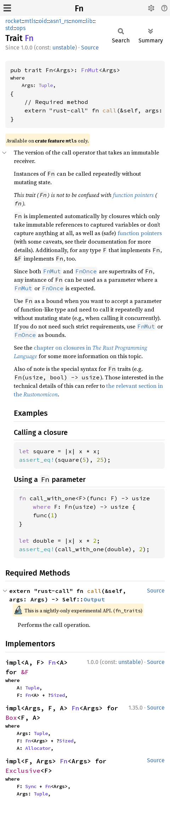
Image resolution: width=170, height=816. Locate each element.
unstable (63, 47)
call (109, 110)
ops (21, 28)
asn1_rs (59, 21)
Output (94, 599)
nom (77, 21)
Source (90, 47)
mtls (30, 21)
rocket (13, 21)
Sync (30, 786)
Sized (58, 695)
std (9, 28)
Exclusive (22, 771)
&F (25, 672)
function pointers (133, 195)
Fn (79, 8)
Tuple (46, 85)
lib (89, 21)
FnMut (90, 70)
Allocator (38, 748)
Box (11, 717)
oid (43, 21)
